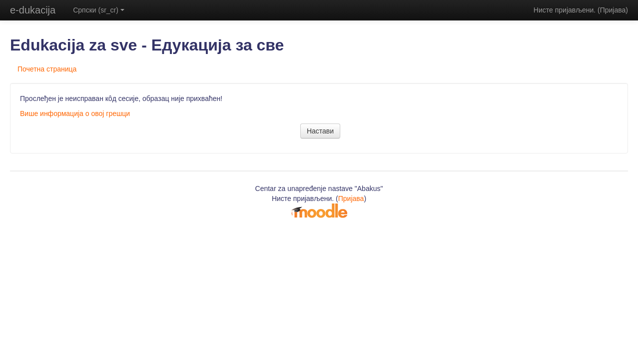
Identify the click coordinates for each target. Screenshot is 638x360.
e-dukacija (32, 10)
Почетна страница (46, 69)
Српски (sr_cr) (98, 10)
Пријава (613, 10)
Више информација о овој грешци (75, 114)
